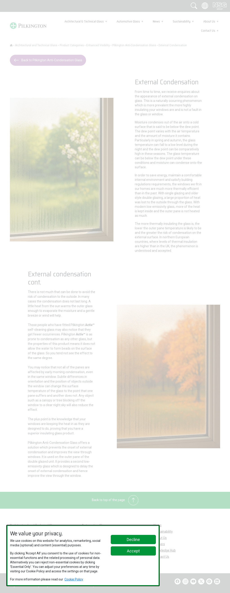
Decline (133, 539)
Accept (133, 551)
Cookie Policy (73, 579)
